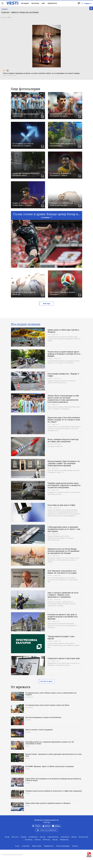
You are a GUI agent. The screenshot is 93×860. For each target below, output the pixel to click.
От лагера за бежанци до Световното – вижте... (60, 174)
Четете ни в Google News (46, 830)
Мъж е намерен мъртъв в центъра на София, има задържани (63, 440)
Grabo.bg (38, 840)
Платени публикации (63, 846)
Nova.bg (42, 837)
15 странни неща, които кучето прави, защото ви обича (47, 705)
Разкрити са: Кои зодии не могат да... (24, 293)
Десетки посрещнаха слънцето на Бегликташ (43, 717)
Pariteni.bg (46, 840)
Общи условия (36, 846)
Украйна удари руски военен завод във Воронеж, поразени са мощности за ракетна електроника (64, 485)
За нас (17, 846)
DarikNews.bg (33, 837)
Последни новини (25, 324)
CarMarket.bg (64, 837)
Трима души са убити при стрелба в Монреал (63, 331)
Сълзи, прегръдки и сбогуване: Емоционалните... (26, 174)
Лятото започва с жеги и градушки (39, 730)
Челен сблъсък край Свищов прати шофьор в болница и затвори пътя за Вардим (64, 354)
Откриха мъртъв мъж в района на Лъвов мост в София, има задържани (53, 791)
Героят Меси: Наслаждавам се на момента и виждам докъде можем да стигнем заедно (53, 779)
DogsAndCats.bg (52, 837)
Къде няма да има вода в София (61, 505)
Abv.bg (7, 837)
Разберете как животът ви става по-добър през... (61, 204)
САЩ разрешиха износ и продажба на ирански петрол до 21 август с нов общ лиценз (64, 529)
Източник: (5, 75)
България (35, 3)
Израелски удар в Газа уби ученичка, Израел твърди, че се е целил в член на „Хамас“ (64, 419)
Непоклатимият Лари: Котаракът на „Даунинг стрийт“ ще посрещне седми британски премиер (64, 463)
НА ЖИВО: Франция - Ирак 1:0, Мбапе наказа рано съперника (49, 766)
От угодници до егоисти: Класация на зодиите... (23, 144)
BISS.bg (73, 837)
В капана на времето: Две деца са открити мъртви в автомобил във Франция (63, 616)
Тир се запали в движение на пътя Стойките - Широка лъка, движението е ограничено (63, 595)
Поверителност (49, 846)
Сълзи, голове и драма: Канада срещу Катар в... (46, 214)
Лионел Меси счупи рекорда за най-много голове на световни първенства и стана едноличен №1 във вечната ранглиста (63, 398)
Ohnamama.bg (83, 837)
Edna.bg (55, 840)
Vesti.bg (12, 3)
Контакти (75, 846)
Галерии (4, 9)
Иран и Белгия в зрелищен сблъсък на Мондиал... (61, 115)
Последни (25, 3)
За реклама (25, 846)
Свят (43, 3)
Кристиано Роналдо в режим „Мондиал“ (62, 293)
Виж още (46, 303)
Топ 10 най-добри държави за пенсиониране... (62, 144)
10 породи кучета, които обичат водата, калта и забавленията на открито (50, 694)
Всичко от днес (46, 681)
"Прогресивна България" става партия (61, 637)
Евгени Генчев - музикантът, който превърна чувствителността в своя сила (53, 755)
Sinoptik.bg (28, 840)
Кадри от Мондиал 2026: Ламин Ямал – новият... (23, 204)
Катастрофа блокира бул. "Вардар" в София (63, 375)
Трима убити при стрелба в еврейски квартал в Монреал (48, 803)
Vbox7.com (15, 837)
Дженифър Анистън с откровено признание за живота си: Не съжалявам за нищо (49, 743)
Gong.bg (23, 837)
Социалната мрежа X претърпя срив (64, 658)
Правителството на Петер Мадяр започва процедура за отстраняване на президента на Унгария (63, 551)
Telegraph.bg (64, 840)
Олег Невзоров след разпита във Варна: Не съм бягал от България (62, 572)
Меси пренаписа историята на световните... (25, 115)
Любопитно (52, 3)
